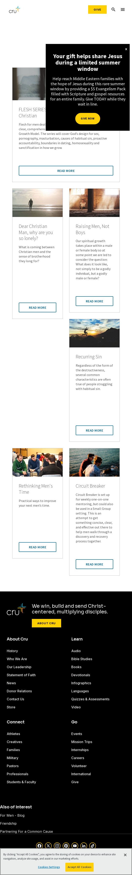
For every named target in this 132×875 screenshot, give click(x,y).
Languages (80, 691)
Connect (15, 722)
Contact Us (15, 699)
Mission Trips (81, 742)
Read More (66, 171)
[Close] (125, 855)
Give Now (87, 118)
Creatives (14, 742)
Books (76, 667)
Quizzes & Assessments (90, 699)
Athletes (13, 734)
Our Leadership (19, 667)
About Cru (46, 623)
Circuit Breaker (90, 486)
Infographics (81, 683)
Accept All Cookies (79, 867)
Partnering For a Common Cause (26, 831)
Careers (77, 758)
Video (76, 707)
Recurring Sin (89, 357)
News (11, 683)
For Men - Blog (12, 815)
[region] (66, 861)
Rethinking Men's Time (36, 489)
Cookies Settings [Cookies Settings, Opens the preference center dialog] (49, 867)
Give (97, 9)
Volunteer (79, 766)
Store (11, 707)
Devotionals (80, 675)
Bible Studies (81, 659)
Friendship (8, 823)
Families (13, 750)
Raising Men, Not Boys (92, 229)
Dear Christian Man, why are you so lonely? (36, 232)
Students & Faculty (21, 782)
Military (12, 758)
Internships (80, 750)
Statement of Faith (21, 675)
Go (74, 722)
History (12, 651)
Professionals (17, 774)
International (81, 774)
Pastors (13, 766)
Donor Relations (19, 691)
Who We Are (17, 659)
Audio (76, 651)
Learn (77, 639)
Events (76, 734)
